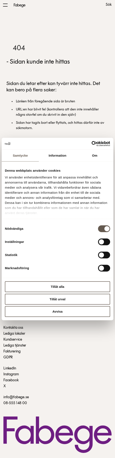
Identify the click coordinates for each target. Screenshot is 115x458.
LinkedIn (9, 368)
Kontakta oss (13, 328)
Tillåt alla (57, 286)
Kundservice (12, 340)
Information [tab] (57, 155)
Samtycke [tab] (20, 155)
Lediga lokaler (14, 334)
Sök (109, 5)
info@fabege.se (16, 397)
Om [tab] (94, 155)
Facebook (11, 380)
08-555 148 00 (15, 403)
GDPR (8, 357)
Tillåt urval (58, 299)
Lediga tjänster (14, 346)
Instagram (11, 374)
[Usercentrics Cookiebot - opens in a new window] (91, 143)
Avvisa (57, 311)
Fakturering (12, 351)
